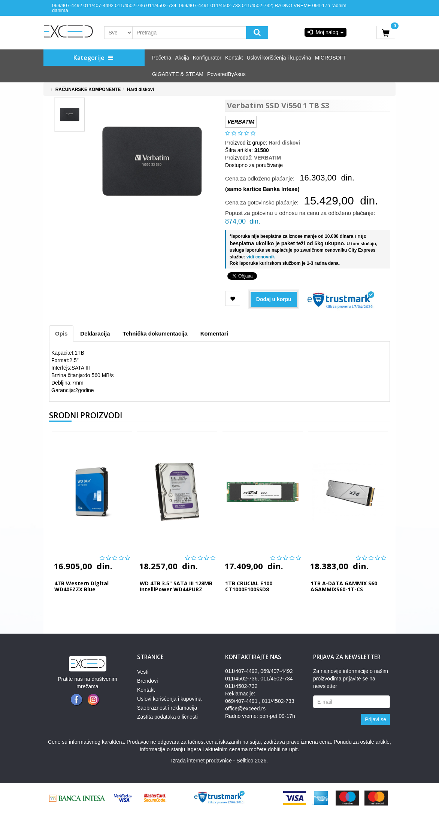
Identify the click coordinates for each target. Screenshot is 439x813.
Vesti (142, 672)
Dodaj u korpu (273, 299)
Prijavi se (375, 719)
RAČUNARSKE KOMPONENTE (88, 89)
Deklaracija (95, 333)
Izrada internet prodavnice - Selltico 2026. (219, 761)
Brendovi (147, 681)
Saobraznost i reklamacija (167, 708)
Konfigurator (207, 58)
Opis (61, 333)
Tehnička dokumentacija (155, 333)
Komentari (214, 333)
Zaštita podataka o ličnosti (167, 717)
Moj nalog (325, 32)
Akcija (182, 58)
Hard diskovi (140, 89)
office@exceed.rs (245, 709)
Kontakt (234, 58)
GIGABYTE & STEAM (177, 74)
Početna (161, 58)
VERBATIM (267, 158)
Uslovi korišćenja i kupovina (279, 58)
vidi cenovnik (260, 257)
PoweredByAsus (226, 74)
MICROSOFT (330, 58)
